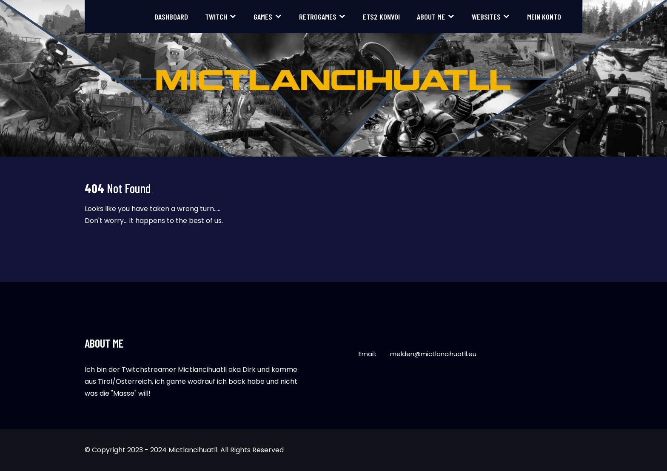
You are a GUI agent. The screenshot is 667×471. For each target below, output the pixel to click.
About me (431, 16)
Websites (486, 16)
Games (263, 16)
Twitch (216, 16)
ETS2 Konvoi (381, 16)
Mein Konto (544, 16)
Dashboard (171, 16)
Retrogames (317, 16)
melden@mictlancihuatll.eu (433, 353)
